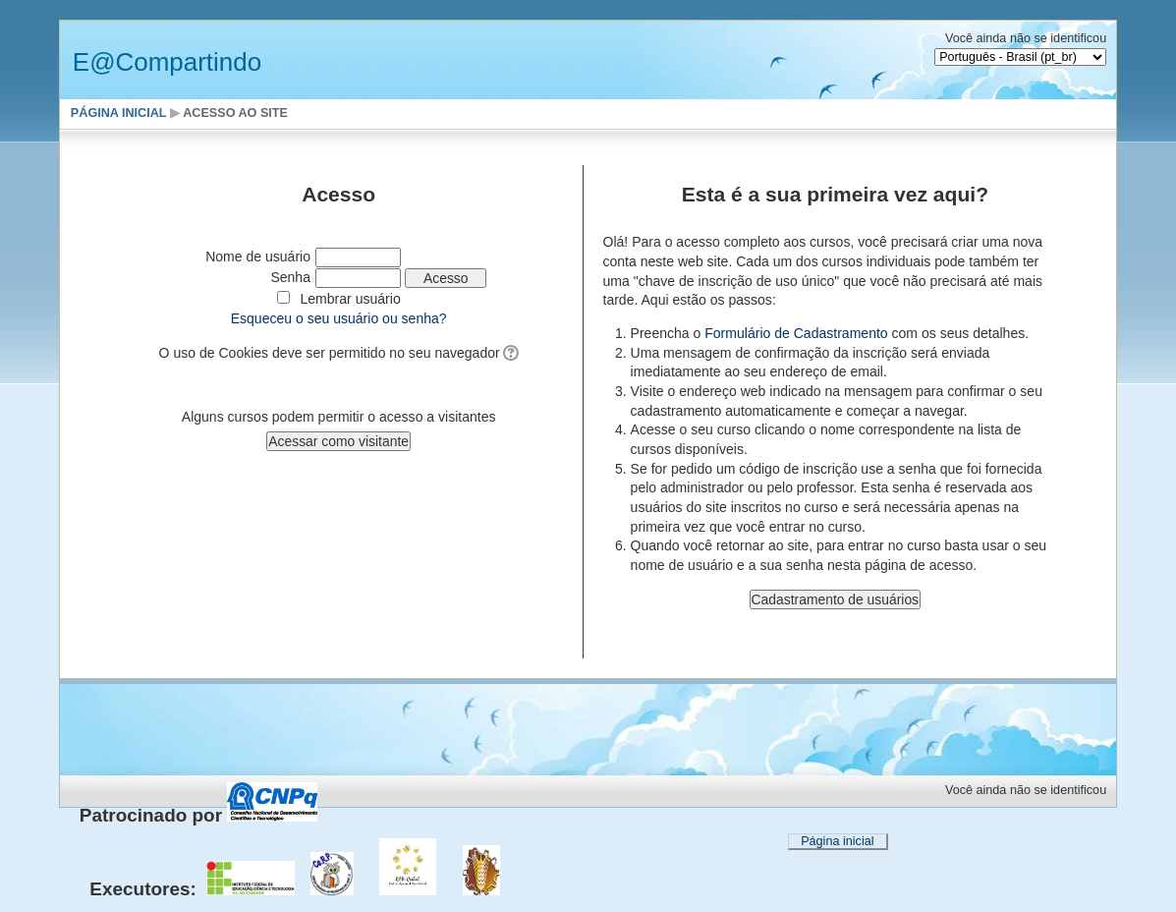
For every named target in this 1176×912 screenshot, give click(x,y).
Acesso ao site (235, 113)
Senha (290, 277)
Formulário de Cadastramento (795, 333)
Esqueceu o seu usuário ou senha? (339, 318)
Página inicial (119, 113)
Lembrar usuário (351, 299)
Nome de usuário (257, 256)
